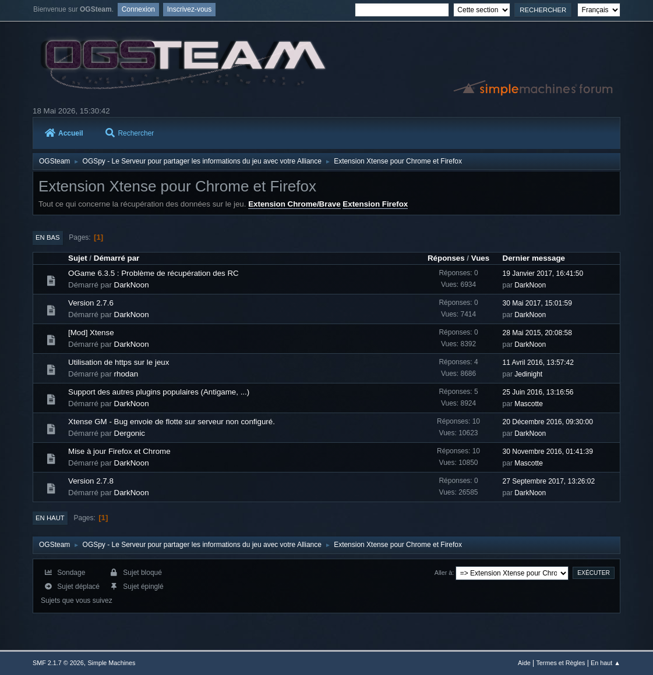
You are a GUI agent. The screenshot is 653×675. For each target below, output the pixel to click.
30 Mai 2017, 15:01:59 (537, 303)
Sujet (77, 258)
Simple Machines (111, 662)
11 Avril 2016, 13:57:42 (538, 362)
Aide (524, 662)
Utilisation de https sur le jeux (118, 362)
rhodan (126, 374)
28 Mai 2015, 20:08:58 (537, 333)
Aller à (444, 572)
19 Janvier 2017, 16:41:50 (543, 273)
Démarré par (117, 258)
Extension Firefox (375, 204)
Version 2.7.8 (91, 481)
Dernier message (534, 258)
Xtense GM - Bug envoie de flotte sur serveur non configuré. (171, 421)
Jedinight (528, 374)
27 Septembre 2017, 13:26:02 (549, 481)
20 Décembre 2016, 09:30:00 (548, 422)
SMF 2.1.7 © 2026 (58, 662)
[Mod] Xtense (91, 332)
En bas (48, 237)
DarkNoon (131, 284)
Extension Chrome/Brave (294, 204)
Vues (480, 258)
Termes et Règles (560, 662)
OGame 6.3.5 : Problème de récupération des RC (153, 273)
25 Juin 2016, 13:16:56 (538, 392)
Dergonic (129, 433)
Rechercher (129, 133)
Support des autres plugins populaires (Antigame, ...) (158, 392)
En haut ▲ (605, 662)
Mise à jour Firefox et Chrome (119, 451)
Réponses (446, 258)
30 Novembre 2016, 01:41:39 (548, 451)
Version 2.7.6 (91, 303)
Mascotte (528, 404)
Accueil (64, 133)
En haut (50, 517)
